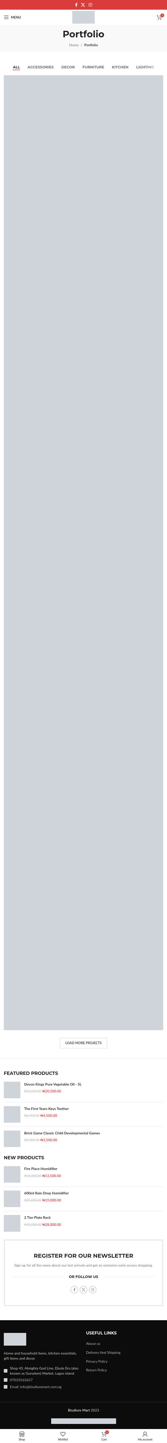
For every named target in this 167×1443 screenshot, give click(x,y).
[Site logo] (83, 17)
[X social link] (83, 5)
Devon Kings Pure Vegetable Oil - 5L (52, 1084)
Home (73, 45)
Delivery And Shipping (103, 1352)
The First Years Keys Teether (46, 1108)
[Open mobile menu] (12, 17)
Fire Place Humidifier (41, 1168)
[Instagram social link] (90, 5)
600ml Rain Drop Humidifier (46, 1193)
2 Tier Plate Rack (37, 1217)
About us (93, 1343)
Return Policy (96, 1370)
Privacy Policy (96, 1361)
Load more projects (83, 1043)
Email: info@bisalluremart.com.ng (36, 1387)
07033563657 (21, 1380)
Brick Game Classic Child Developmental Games (62, 1133)
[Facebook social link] (76, 5)
